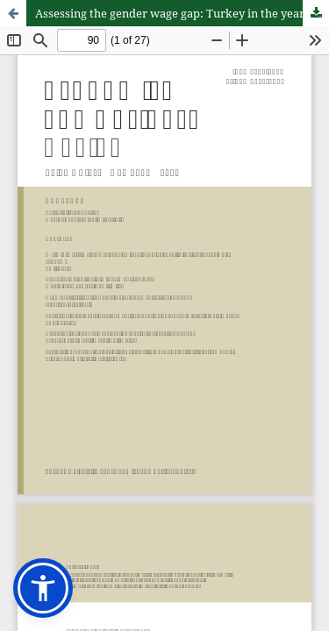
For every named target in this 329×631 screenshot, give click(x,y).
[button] (43, 588)
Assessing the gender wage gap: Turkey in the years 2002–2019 (182, 13)
